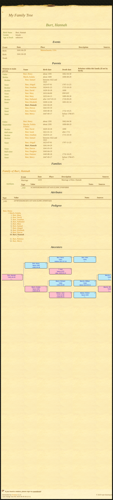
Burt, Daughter (31, 151)
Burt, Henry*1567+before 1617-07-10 (60, 259)
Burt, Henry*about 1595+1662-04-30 (36, 265)
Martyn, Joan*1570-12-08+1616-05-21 (60, 295)
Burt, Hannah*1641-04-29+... (11, 277)
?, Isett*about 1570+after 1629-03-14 (60, 271)
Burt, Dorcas (30, 108)
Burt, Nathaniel (31, 99)
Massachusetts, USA (48, 50)
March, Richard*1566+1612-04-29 (60, 283)
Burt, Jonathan (30, 87)
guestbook (37, 491)
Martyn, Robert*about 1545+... (84, 295)
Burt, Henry (27, 74)
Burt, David (29, 90)
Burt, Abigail (30, 84)
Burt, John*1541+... (85, 259)
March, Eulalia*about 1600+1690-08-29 (36, 289)
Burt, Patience (30, 111)
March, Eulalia (29, 77)
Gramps (14, 495)
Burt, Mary (29, 93)
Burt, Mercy (30, 114)
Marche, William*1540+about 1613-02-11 (85, 283)
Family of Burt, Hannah (16, 171)
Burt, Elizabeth (31, 102)
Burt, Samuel (30, 80)
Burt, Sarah (29, 132)
